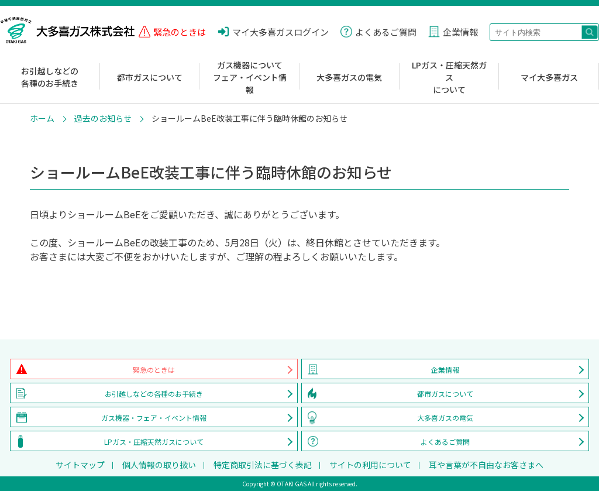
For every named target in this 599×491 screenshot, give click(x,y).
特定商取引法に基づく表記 (263, 465)
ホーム (42, 118)
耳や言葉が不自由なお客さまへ (486, 465)
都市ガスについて (150, 77)
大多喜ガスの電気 (349, 77)
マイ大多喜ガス (549, 77)
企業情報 (445, 370)
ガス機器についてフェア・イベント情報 (250, 77)
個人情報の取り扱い (159, 465)
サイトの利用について (370, 465)
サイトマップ (80, 465)
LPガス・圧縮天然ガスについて (449, 77)
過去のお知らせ (103, 118)
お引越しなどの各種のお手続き (49, 77)
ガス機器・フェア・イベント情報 (153, 418)
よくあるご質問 (445, 442)
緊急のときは (154, 370)
